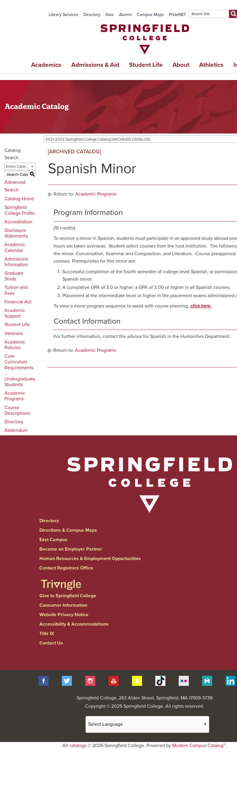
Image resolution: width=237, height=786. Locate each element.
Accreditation (18, 222)
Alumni (125, 14)
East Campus (53, 540)
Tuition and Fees (16, 290)
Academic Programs (14, 396)
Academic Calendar (14, 247)
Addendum (16, 430)
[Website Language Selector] (147, 724)
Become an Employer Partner (70, 549)
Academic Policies (14, 345)
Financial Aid (17, 302)
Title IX (46, 634)
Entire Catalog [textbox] (18, 166)
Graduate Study (13, 276)
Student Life (146, 65)
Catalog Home (19, 199)
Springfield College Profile (19, 210)
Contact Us (51, 643)
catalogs (77, 745)
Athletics (211, 65)
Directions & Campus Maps (68, 530)
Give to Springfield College (67, 596)
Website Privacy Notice (63, 615)
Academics (46, 65)
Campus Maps (150, 14)
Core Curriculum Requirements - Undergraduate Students (20, 370)
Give (109, 14)
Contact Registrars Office (66, 568)
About (180, 65)
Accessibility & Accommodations (74, 624)
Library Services (63, 14)
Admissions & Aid (95, 65)
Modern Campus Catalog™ (198, 745)
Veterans (13, 333)
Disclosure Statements (16, 233)
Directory (91, 14)
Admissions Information (16, 262)
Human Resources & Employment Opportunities (90, 559)
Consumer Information (63, 605)
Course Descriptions (17, 410)
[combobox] (20, 166)
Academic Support (14, 313)
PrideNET (177, 14)
